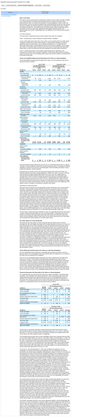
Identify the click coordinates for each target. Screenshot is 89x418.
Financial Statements (11, 5)
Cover (3, 5)
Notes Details (46, 5)
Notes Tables (38, 5)
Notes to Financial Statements (26, 5)
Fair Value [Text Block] (6, 16)
